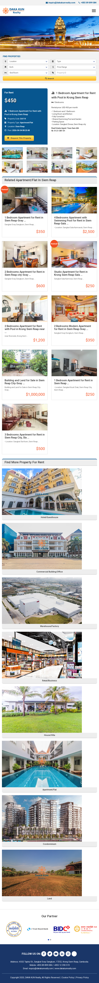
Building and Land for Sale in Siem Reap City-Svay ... (24, 382)
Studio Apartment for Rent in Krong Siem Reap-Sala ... (71, 273)
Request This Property (19, 138)
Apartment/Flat (50, 790)
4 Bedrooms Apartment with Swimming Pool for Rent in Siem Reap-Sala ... (72, 220)
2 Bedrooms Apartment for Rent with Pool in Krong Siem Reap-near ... (25, 329)
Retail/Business (49, 681)
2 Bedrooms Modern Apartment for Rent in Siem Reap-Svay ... (72, 328)
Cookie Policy (68, 977)
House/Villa (49, 735)
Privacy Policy (82, 977)
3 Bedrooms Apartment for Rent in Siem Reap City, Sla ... (25, 436)
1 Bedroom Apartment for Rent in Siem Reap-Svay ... (24, 219)
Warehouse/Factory (49, 626)
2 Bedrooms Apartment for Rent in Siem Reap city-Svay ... (25, 273)
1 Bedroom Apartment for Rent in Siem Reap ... (73, 382)
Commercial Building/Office (49, 572)
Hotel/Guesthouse (49, 517)
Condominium (49, 844)
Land (49, 898)
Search (49, 78)
